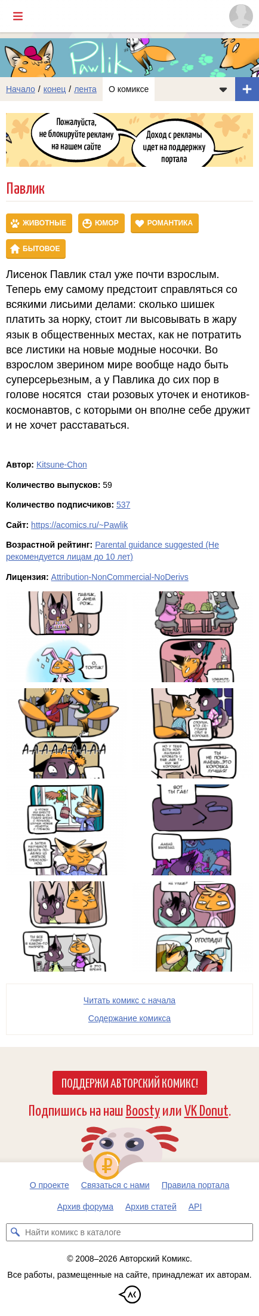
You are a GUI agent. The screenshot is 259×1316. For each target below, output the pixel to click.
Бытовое (41, 249)
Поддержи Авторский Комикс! (129, 1082)
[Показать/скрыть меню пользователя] (241, 16)
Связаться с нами (115, 1185)
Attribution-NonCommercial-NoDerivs (120, 577)
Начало (20, 89)
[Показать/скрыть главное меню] (18, 16)
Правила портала (196, 1185)
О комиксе (129, 89)
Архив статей (151, 1206)
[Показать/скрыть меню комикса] (223, 89)
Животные (44, 223)
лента (85, 89)
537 (123, 504)
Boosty (143, 1109)
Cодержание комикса (129, 1018)
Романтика (170, 223)
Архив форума (85, 1206)
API (195, 1206)
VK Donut (206, 1109)
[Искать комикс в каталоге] (15, 1232)
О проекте (49, 1185)
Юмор (107, 223)
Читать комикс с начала (129, 1000)
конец (55, 89)
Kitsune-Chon (61, 464)
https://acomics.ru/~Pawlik (79, 525)
